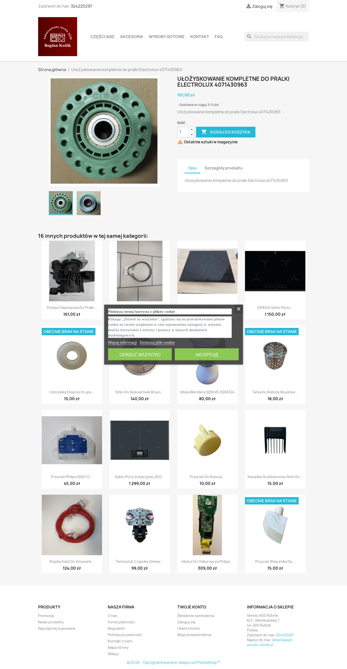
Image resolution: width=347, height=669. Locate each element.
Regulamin (116, 628)
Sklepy (113, 653)
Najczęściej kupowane (56, 628)
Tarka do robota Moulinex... (275, 392)
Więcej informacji (122, 342)
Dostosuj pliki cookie (157, 342)
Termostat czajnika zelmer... (139, 561)
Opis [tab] (192, 168)
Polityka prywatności (125, 634)
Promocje (46, 615)
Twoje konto (191, 607)
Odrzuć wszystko (140, 354)
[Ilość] (183, 132)
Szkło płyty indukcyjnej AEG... (139, 476)
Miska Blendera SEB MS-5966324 (207, 392)
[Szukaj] (276, 37)
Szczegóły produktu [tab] (224, 168)
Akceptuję (207, 354)
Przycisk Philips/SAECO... (72, 476)
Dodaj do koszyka (225, 132)
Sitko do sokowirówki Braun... (139, 392)
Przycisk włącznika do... (275, 561)
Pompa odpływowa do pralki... (72, 307)
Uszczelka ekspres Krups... (71, 392)
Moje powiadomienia (194, 634)
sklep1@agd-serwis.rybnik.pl (270, 642)
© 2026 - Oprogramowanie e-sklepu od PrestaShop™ (174, 662)
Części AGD (103, 36)
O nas (112, 615)
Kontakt (199, 36)
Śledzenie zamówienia (195, 615)
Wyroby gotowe (167, 36)
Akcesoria (131, 36)
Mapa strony (118, 647)
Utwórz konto (188, 628)
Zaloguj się (186, 622)
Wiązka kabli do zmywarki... (71, 561)
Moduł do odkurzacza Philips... (207, 561)
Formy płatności (121, 622)
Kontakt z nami (120, 641)
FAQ (219, 36)
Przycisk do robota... (207, 476)
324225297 (81, 6)
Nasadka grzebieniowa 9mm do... (275, 476)
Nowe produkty (51, 622)
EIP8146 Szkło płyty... (275, 307)
